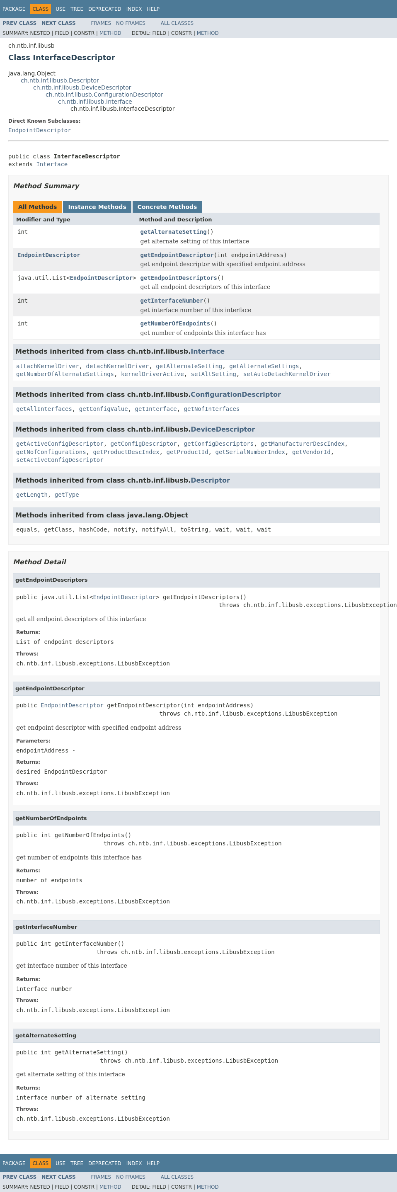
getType (67, 494)
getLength (32, 494)
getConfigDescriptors (219, 443)
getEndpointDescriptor (177, 255)
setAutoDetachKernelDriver (287, 374)
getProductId (187, 452)
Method (110, 33)
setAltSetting (213, 374)
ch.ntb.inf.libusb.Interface (95, 101)
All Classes (177, 23)
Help (153, 9)
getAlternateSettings (264, 366)
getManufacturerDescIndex (302, 443)
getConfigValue (103, 408)
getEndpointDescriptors (178, 277)
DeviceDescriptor (223, 429)
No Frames (130, 23)
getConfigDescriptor (144, 443)
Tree (76, 9)
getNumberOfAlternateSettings (65, 374)
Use (60, 9)
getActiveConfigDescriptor (60, 443)
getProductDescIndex (126, 452)
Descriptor (210, 480)
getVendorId (311, 452)
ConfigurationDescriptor (236, 394)
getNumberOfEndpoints (175, 323)
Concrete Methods (167, 207)
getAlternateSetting (173, 231)
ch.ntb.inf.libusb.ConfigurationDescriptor (104, 94)
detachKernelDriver (117, 366)
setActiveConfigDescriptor (60, 459)
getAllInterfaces (44, 408)
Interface (52, 164)
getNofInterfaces (212, 408)
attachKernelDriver (47, 366)
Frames (101, 23)
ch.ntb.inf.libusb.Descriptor (60, 80)
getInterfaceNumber (171, 300)
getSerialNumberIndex (250, 452)
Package (13, 9)
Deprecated (104, 9)
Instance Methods (97, 207)
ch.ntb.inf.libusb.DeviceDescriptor (82, 87)
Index (134, 9)
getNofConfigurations (51, 452)
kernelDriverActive (152, 374)
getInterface (156, 408)
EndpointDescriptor (39, 130)
